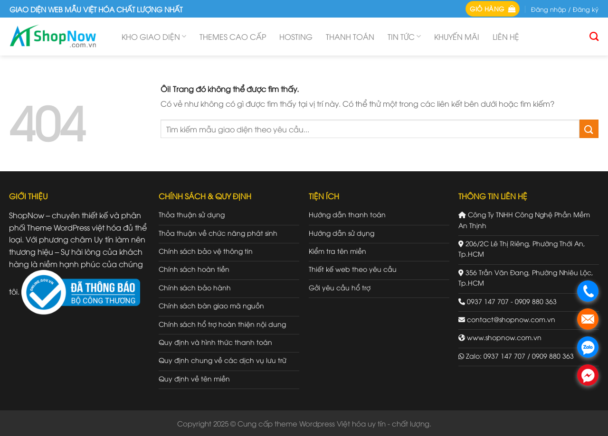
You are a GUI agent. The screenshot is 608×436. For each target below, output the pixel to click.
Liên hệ (506, 36)
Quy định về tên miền (194, 378)
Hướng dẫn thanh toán (347, 214)
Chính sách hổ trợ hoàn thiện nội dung (222, 323)
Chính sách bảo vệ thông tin (206, 250)
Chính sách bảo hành (195, 287)
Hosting (296, 36)
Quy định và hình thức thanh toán (215, 341)
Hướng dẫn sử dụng (341, 232)
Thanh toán (350, 36)
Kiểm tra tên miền (337, 250)
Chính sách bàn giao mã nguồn (211, 305)
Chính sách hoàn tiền (194, 268)
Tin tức (404, 36)
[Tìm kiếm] (593, 36)
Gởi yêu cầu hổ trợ (339, 287)
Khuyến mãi (456, 36)
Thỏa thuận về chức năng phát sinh (218, 232)
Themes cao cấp (233, 36)
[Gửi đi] (589, 129)
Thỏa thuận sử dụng (192, 214)
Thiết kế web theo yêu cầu (353, 268)
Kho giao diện (154, 36)
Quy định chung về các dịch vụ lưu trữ (222, 359)
